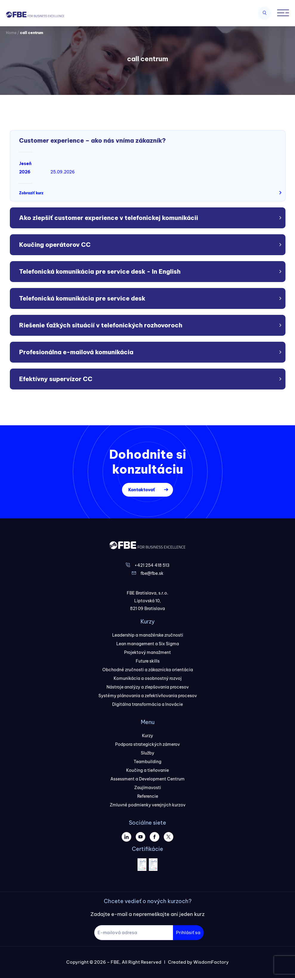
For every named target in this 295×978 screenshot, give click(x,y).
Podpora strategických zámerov (147, 744)
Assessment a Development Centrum (147, 779)
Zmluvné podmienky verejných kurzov (148, 805)
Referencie (147, 796)
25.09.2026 (62, 172)
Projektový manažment (147, 652)
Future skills (148, 661)
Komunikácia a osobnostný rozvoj (148, 678)
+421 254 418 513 (152, 565)
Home (11, 32)
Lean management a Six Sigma (147, 643)
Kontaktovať (141, 489)
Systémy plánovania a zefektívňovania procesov (147, 695)
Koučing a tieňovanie (147, 770)
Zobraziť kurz (31, 193)
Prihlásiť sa (188, 932)
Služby (147, 753)
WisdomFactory (211, 962)
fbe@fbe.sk (151, 573)
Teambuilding (147, 761)
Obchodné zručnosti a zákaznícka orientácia (147, 669)
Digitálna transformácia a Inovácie (147, 704)
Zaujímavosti (147, 787)
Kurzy (147, 735)
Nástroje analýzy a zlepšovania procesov (147, 687)
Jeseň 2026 (25, 168)
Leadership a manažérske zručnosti (147, 635)
